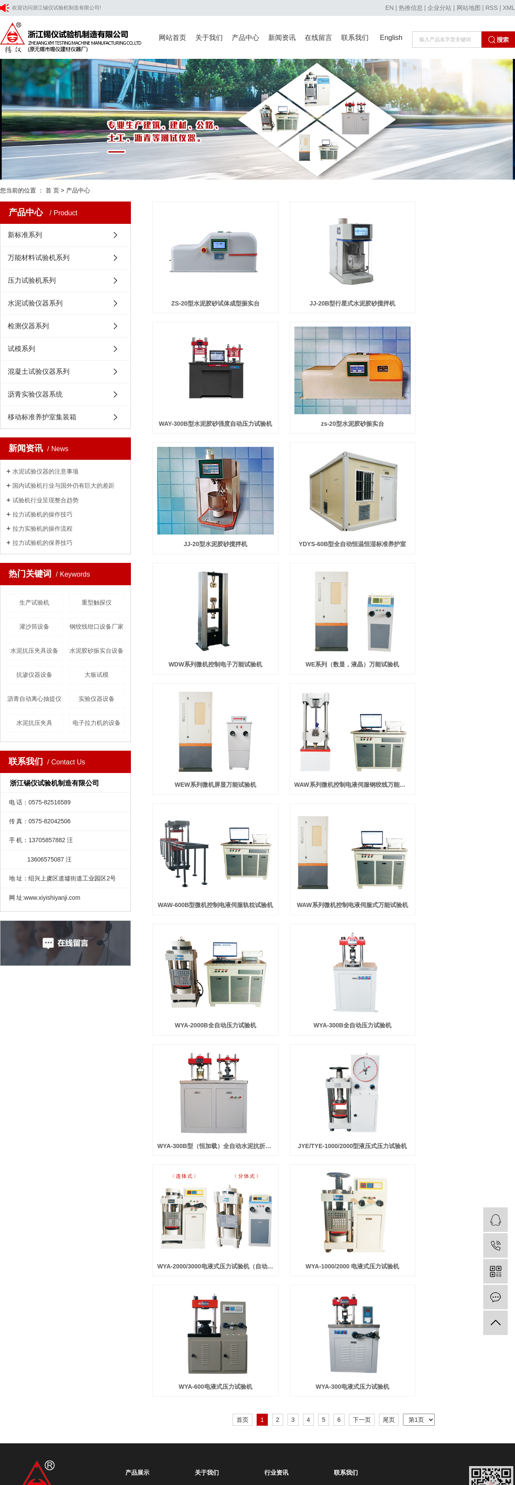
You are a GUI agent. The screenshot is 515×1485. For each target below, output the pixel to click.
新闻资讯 (282, 37)
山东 (92, 1231)
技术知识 (274, 1088)
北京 (65, 1231)
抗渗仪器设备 (34, 674)
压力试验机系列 (32, 280)
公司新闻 (274, 1062)
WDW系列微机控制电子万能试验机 (209, 515)
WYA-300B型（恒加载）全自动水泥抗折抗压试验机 (458, 737)
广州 (147, 1231)
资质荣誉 (205, 1075)
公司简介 (205, 1062)
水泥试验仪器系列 (35, 303)
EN (389, 7)
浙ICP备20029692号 (164, 1220)
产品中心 (245, 37)
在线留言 (318, 37)
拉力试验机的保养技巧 (42, 542)
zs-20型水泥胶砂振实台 (209, 404)
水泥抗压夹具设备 (34, 650)
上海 (51, 1231)
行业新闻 (274, 1075)
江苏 (38, 1231)
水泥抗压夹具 (34, 722)
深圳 (133, 1231)
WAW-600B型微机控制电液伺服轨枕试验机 (333, 626)
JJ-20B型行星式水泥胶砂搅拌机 (334, 293)
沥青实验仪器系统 (35, 394)
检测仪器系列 (28, 326)
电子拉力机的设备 (97, 722)
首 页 (52, 190)
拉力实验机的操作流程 (42, 528)
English (391, 37)
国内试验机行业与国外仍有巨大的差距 (63, 485)
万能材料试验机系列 (39, 257)
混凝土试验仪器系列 (39, 371)
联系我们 (355, 37)
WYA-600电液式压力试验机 (209, 959)
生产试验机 (34, 602)
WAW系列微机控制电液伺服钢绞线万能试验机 (209, 626)
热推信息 (411, 7)
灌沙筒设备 (34, 626)
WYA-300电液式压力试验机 (333, 959)
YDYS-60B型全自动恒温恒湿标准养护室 (458, 404)
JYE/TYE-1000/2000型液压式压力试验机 (209, 848)
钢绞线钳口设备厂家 (97, 626)
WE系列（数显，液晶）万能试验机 (334, 515)
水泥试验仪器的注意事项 (45, 471)
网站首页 (172, 37)
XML (509, 7)
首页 (242, 993)
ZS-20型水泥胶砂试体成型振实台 (209, 293)
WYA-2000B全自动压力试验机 (209, 737)
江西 (161, 1231)
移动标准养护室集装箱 (42, 417)
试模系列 (21, 348)
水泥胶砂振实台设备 (97, 650)
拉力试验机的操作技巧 (42, 514)
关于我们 (209, 37)
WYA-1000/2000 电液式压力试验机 (458, 848)
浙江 (79, 1231)
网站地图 (469, 7)
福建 (120, 1231)
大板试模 (97, 674)
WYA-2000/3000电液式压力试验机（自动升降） (333, 848)
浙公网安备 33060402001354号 (46, 1242)
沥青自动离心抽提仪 (34, 698)
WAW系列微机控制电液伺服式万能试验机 (458, 626)
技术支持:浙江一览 (218, 1220)
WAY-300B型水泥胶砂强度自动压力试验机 (458, 293)
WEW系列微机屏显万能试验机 (458, 515)
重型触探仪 (97, 602)
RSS (491, 7)
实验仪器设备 (97, 698)
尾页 (389, 993)
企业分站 (439, 7)
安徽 (106, 1231)
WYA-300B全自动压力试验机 (334, 737)
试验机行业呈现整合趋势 (45, 500)
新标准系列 (25, 234)
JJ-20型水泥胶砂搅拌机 (334, 404)
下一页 (362, 993)
